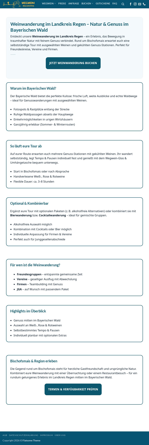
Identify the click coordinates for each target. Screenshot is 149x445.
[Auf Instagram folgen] (135, 4)
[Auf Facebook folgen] (130, 4)
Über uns (60, 435)
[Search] (123, 4)
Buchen (87, 3)
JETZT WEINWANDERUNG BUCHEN (73, 63)
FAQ (114, 3)
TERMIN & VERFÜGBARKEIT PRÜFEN (73, 389)
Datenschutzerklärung (23, 435)
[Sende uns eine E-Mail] (139, 4)
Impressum (46, 435)
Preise (62, 3)
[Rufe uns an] (144, 4)
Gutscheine (103, 3)
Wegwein (49, 3)
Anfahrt (48, 10)
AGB (5, 435)
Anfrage (73, 3)
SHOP (60, 10)
